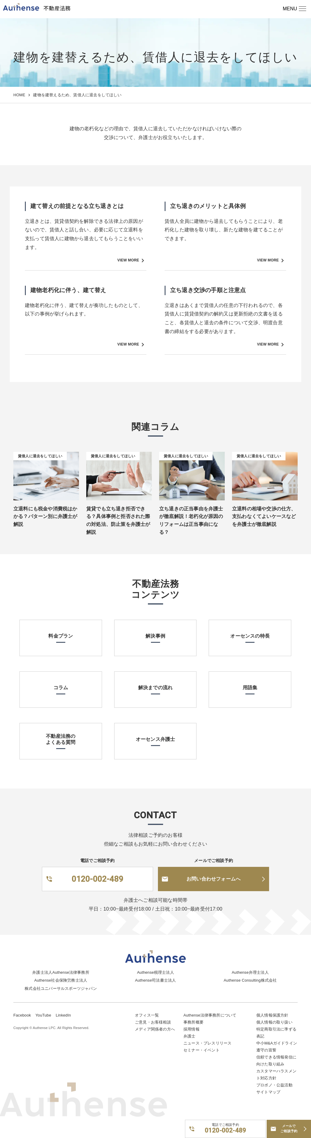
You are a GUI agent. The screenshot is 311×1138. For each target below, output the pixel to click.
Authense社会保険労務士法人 (60, 980)
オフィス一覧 (147, 1015)
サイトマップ (268, 1092)
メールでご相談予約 (288, 1128)
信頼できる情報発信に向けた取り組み (276, 1060)
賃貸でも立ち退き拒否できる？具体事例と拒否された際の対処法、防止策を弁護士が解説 (118, 520)
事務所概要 (193, 1022)
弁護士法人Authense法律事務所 (60, 972)
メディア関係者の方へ (155, 1029)
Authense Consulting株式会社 (250, 980)
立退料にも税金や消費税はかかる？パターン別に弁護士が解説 (45, 516)
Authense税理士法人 (155, 972)
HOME (19, 95)
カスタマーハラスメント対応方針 (276, 1074)
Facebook (22, 1015)
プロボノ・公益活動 (274, 1085)
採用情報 (191, 1029)
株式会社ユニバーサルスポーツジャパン (61, 988)
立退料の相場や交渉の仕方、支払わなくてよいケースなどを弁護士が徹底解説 (264, 516)
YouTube (43, 1015)
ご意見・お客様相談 (153, 1022)
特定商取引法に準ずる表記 (276, 1032)
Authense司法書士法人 (155, 980)
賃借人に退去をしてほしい (40, 456)
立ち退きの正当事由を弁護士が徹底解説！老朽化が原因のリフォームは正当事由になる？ (191, 520)
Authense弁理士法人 (250, 972)
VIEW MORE (131, 260)
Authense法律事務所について (209, 1015)
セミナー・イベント (201, 1050)
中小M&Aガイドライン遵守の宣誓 (276, 1046)
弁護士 (189, 1036)
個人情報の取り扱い (274, 1022)
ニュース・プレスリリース (207, 1043)
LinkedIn (63, 1015)
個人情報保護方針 (272, 1015)
